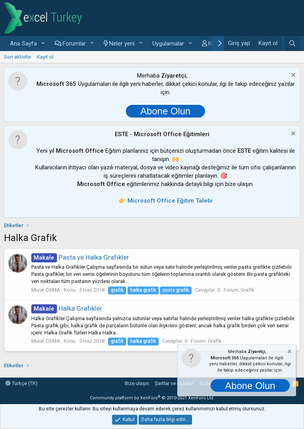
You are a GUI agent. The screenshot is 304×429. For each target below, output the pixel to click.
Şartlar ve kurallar (174, 383)
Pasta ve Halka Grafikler (80, 257)
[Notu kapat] (292, 76)
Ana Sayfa (23, 43)
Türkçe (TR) (22, 383)
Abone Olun (166, 111)
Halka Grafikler (66, 308)
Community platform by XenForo (152, 398)
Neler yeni (122, 43)
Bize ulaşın (137, 383)
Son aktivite (17, 57)
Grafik (248, 290)
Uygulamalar (168, 43)
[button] (43, 43)
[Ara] (292, 43)
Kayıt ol (45, 57)
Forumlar (74, 43)
